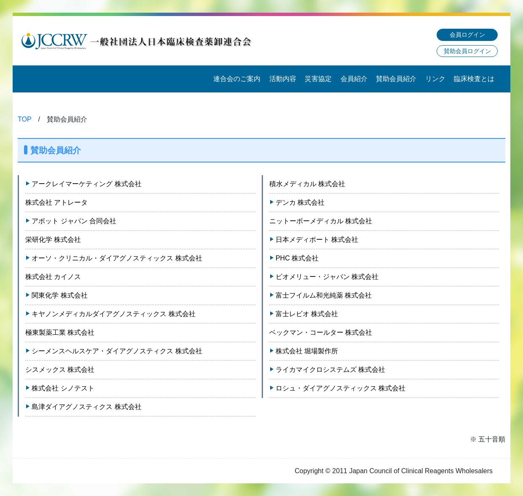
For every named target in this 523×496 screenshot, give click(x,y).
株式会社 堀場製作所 (307, 351)
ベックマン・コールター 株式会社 (320, 332)
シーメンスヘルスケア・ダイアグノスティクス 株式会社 (117, 351)
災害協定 (318, 78)
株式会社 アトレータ (56, 202)
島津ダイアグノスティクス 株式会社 (86, 406)
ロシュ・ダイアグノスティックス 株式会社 (340, 388)
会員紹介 (354, 78)
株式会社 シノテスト (63, 388)
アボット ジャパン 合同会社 (74, 221)
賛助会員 (467, 51)
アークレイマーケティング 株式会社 (86, 183)
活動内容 (282, 78)
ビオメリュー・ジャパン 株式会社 (327, 276)
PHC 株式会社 (297, 258)
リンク (435, 78)
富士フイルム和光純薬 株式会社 (324, 295)
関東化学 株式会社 (59, 295)
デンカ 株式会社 (300, 202)
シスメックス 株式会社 (59, 369)
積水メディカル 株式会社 (307, 183)
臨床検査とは (474, 78)
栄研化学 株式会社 (53, 239)
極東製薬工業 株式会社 (59, 332)
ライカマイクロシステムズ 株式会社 (330, 369)
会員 (467, 34)
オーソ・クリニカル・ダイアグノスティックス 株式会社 (117, 258)
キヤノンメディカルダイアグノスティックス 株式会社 (113, 313)
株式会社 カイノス (53, 276)
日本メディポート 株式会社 (317, 239)
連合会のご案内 (236, 78)
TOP (25, 119)
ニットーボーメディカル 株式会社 (320, 221)
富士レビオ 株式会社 (307, 313)
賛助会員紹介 (396, 78)
